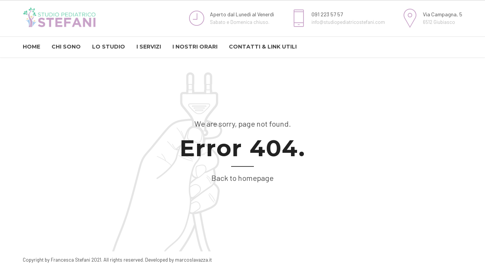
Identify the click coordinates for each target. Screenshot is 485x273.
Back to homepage (242, 177)
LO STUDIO (108, 46)
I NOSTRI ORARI (194, 46)
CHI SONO (66, 46)
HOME (31, 46)
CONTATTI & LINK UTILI (263, 46)
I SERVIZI (148, 46)
